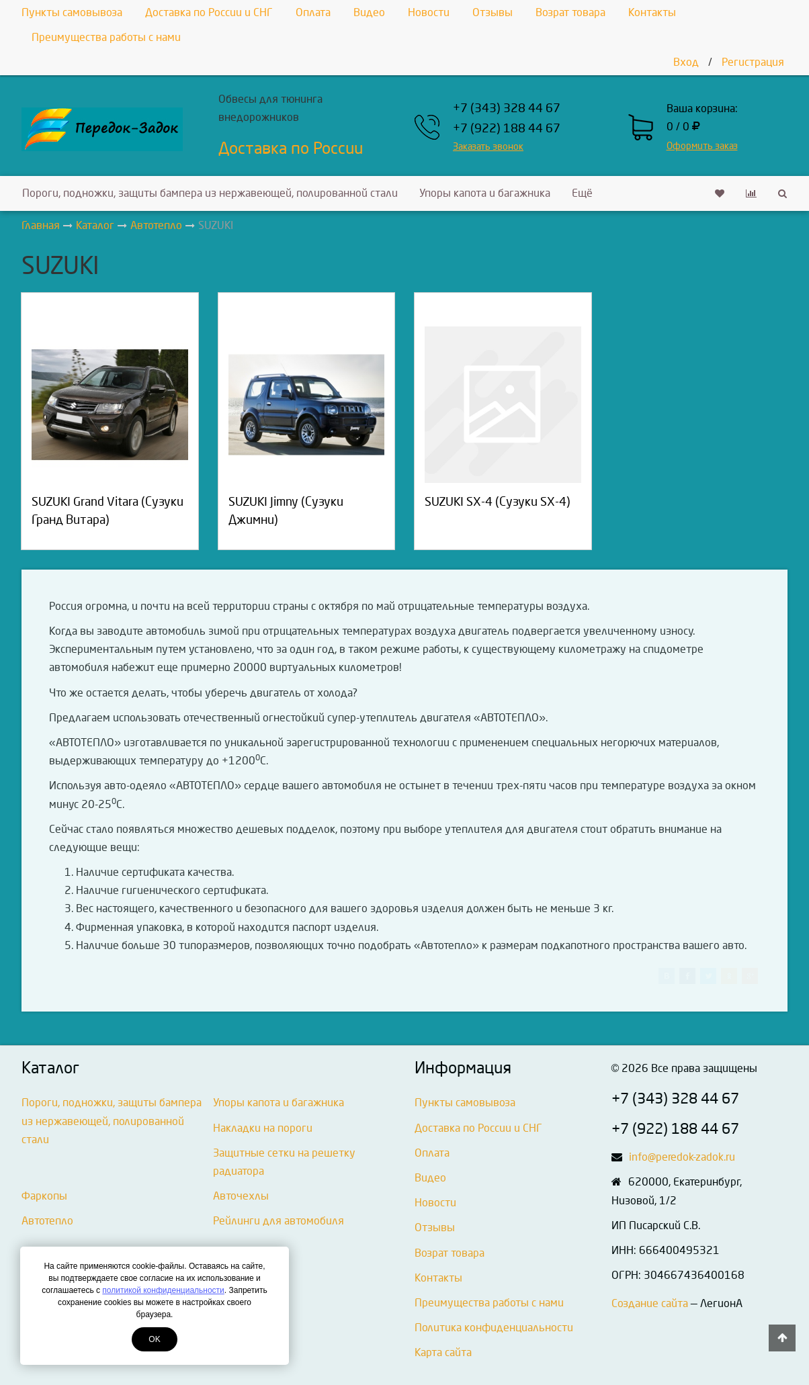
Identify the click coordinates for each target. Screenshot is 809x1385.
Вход (686, 62)
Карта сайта (443, 1352)
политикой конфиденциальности (163, 1290)
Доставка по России (290, 148)
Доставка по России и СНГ (209, 12)
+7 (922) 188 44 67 (506, 128)
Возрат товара (570, 12)
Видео (369, 12)
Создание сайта (649, 1303)
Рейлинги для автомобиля (278, 1220)
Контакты (652, 12)
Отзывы (492, 12)
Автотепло (47, 1220)
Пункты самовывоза (72, 12)
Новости (429, 12)
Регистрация (753, 62)
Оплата (313, 12)
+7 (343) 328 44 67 (506, 108)
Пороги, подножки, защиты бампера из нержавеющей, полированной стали (210, 193)
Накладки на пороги (262, 1128)
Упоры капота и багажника (484, 193)
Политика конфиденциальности (494, 1327)
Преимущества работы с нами (106, 37)
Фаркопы (44, 1196)
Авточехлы (241, 1196)
